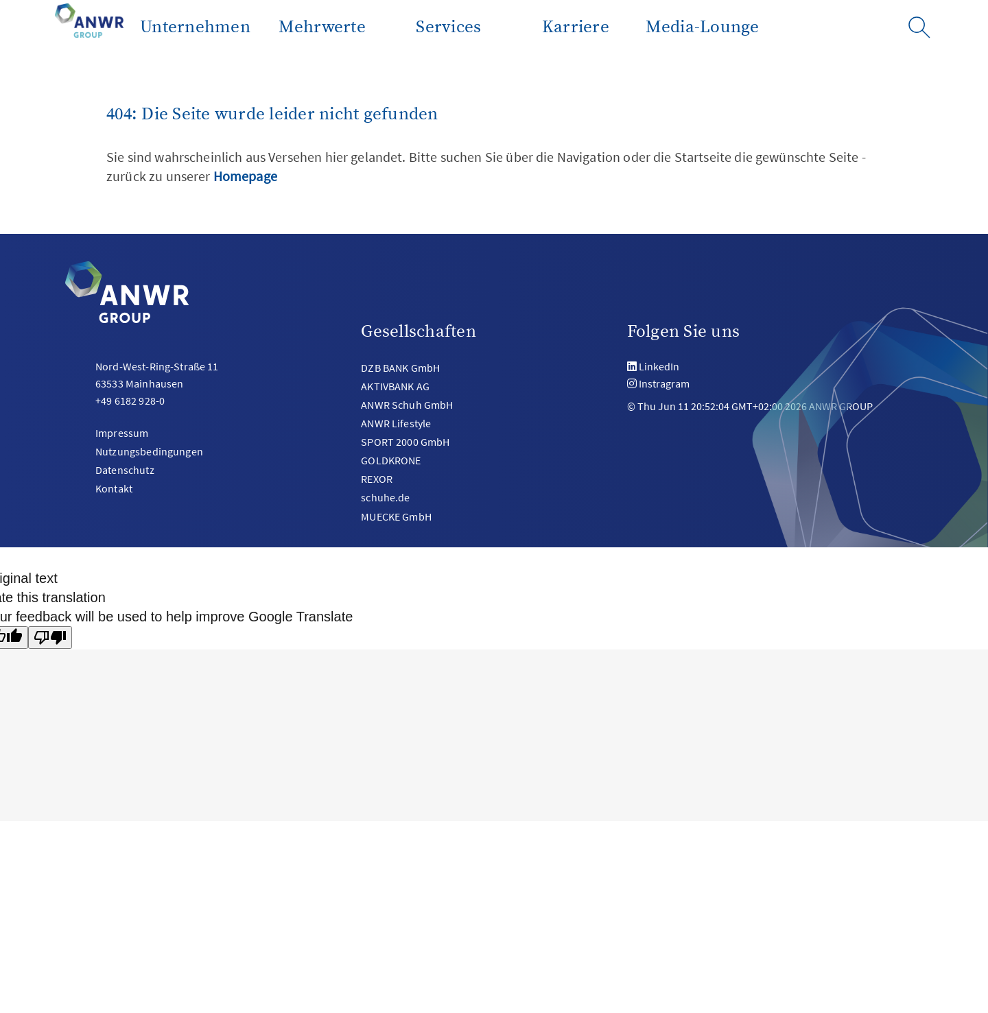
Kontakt (113, 488)
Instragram (664, 383)
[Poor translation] (50, 637)
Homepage (245, 175)
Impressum (121, 433)
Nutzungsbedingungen (149, 451)
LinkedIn (659, 366)
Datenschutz (124, 470)
